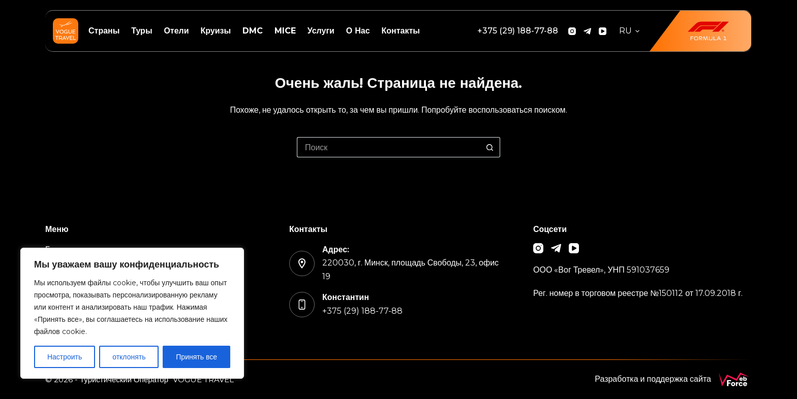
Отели (176, 31)
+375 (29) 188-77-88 (362, 311)
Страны (103, 31)
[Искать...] (388, 147)
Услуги (321, 31)
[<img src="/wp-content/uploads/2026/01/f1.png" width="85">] (700, 31)
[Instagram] (572, 31)
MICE (285, 31)
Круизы (215, 31)
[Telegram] (587, 31)
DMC (252, 31)
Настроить (64, 356)
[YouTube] (602, 31)
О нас (358, 31)
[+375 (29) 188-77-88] (517, 31)
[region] (132, 313)
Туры (141, 31)
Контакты (400, 31)
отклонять (128, 356)
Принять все (196, 356)
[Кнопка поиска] (490, 147)
